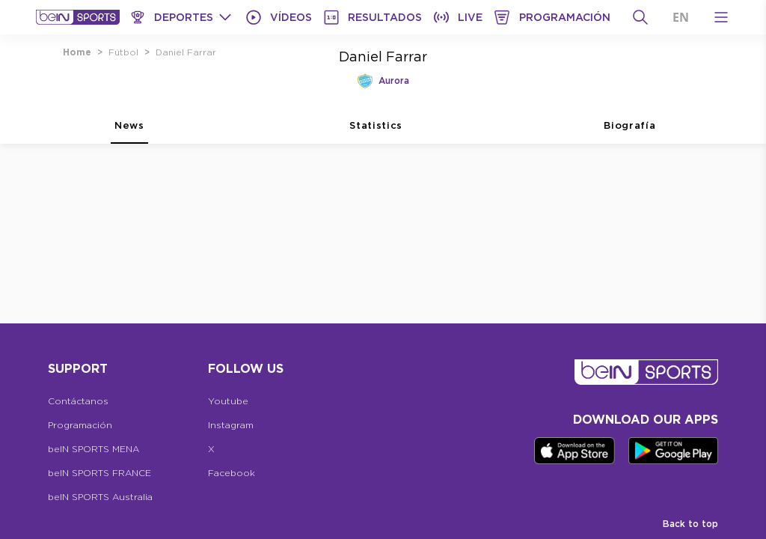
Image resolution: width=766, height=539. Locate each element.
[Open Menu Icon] (721, 17)
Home (77, 52)
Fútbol (123, 52)
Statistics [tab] (375, 132)
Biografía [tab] (629, 132)
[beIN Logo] (78, 17)
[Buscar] (640, 17)
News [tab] (129, 132)
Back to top (690, 524)
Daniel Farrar (186, 52)
